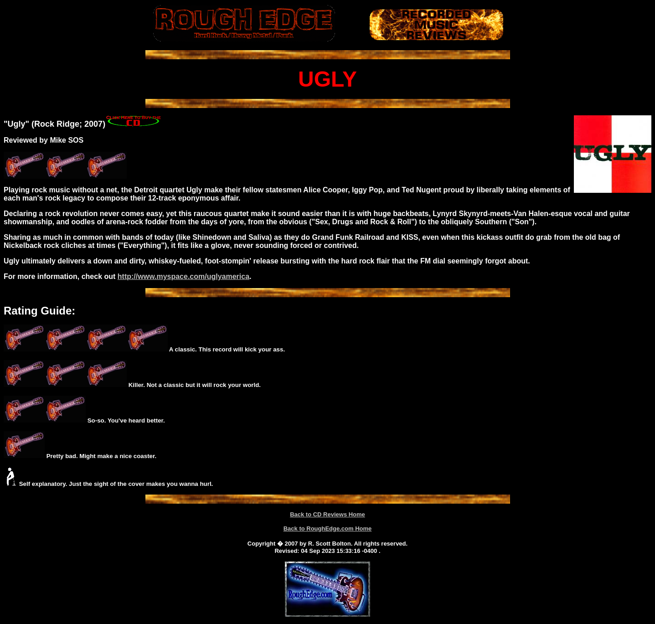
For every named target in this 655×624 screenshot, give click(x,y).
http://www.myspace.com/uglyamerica (183, 276)
